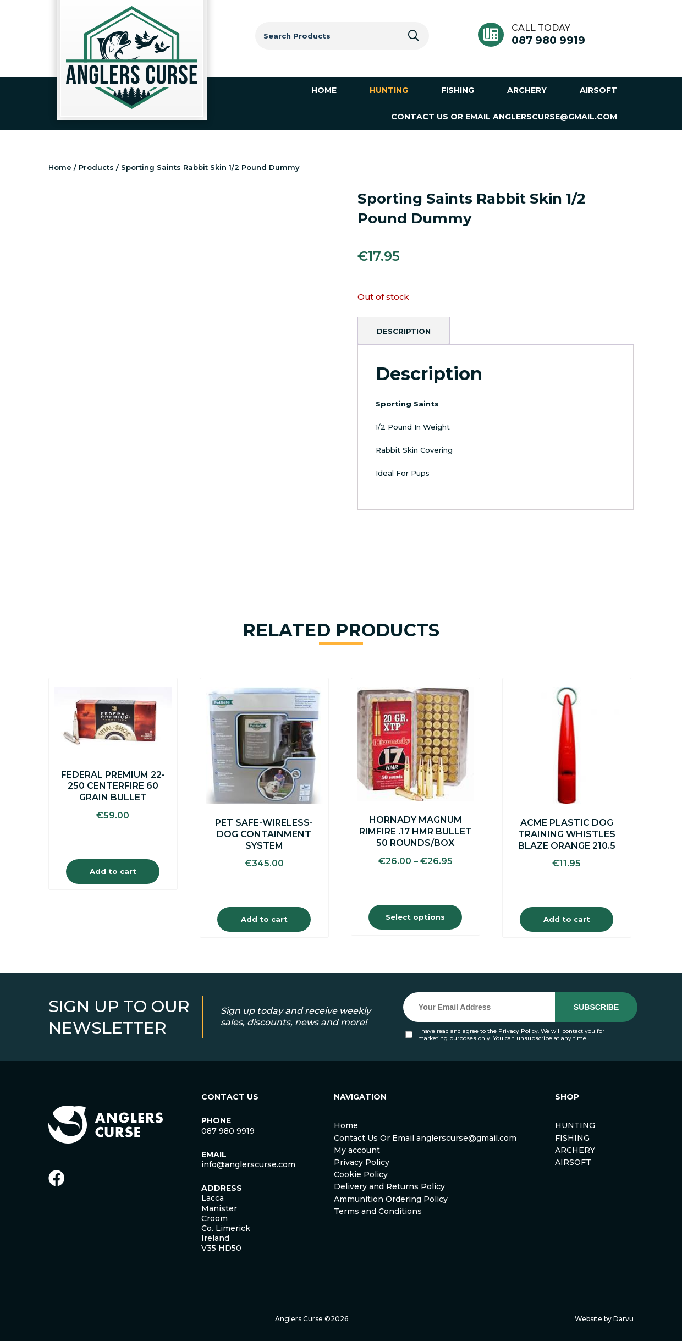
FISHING (572, 1138)
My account (357, 1150)
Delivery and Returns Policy (389, 1186)
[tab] (404, 331)
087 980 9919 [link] (228, 1131)
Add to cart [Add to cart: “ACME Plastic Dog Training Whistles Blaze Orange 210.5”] (566, 919)
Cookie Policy (361, 1174)
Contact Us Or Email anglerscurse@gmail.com (425, 1138)
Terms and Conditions (378, 1211)
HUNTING (575, 1125)
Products (96, 167)
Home (60, 167)
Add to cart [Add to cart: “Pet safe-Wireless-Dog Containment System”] (264, 919)
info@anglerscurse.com (248, 1164)
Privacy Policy (518, 1031)
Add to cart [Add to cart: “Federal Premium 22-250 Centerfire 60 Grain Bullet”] (113, 871)
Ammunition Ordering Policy (391, 1199)
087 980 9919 (548, 40)
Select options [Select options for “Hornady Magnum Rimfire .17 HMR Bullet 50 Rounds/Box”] (415, 917)
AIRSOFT (573, 1162)
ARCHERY (575, 1150)
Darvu (623, 1319)
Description (404, 331)
